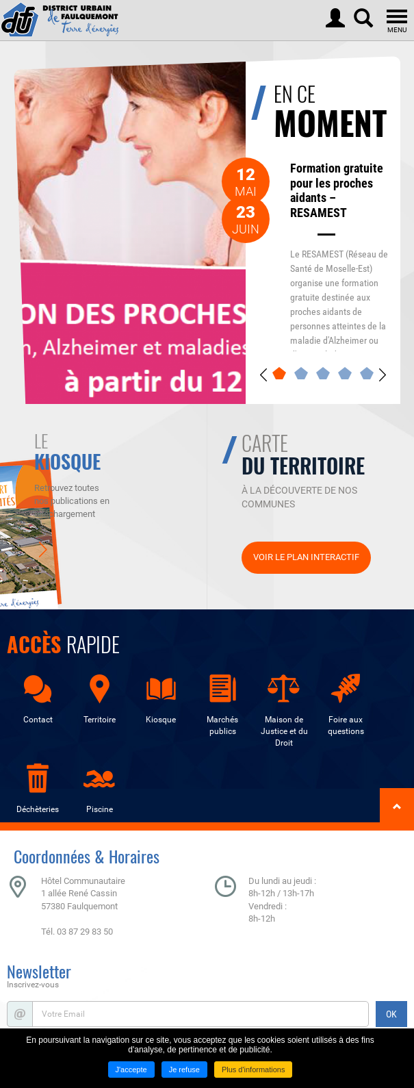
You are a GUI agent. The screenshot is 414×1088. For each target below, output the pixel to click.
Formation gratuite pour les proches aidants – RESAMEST (336, 190)
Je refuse (184, 1069)
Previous (263, 374)
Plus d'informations (253, 1069)
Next (382, 374)
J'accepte (131, 1069)
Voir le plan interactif (306, 557)
